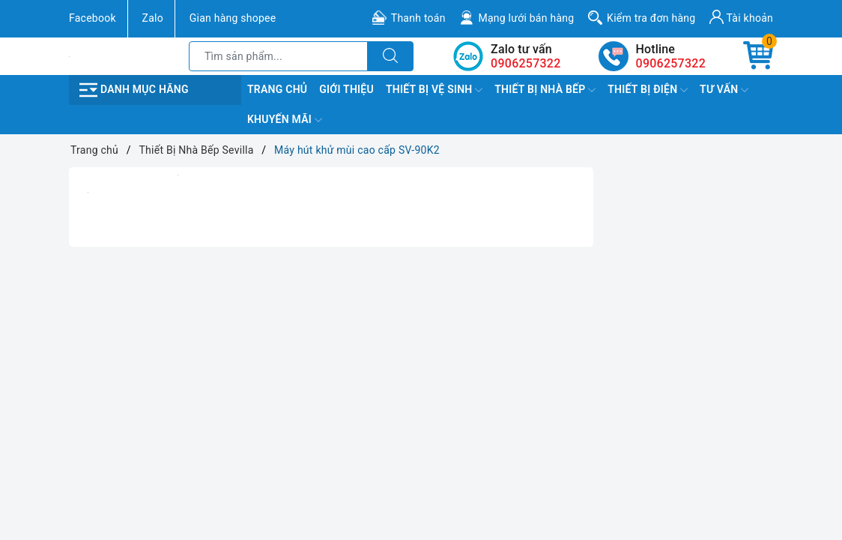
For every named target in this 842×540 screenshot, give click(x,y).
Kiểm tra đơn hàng (651, 18)
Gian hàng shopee (233, 18)
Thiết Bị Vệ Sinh (434, 90)
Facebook (92, 18)
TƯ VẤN (724, 90)
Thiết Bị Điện (648, 90)
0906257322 (671, 63)
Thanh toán (418, 18)
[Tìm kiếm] (390, 56)
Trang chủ (277, 89)
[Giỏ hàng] (758, 56)
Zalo (152, 18)
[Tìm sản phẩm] (278, 56)
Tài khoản (741, 17)
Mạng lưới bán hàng (526, 18)
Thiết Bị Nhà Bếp (545, 90)
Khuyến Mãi (284, 120)
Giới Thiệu (346, 89)
